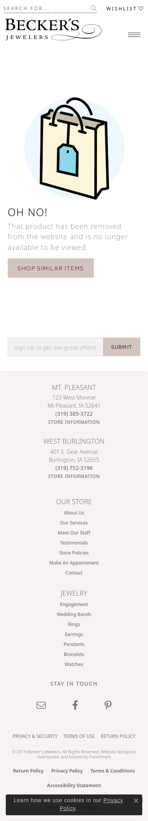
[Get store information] (74, 422)
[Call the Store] (74, 413)
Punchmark (100, 756)
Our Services (74, 523)
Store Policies (73, 553)
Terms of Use (79, 736)
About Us (74, 513)
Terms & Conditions (112, 771)
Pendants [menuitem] (74, 644)
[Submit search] (94, 8)
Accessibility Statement (74, 785)
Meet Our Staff (74, 533)
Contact (73, 573)
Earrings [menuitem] (74, 634)
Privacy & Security (35, 736)
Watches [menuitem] (74, 664)
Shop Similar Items (50, 268)
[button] (125, 8)
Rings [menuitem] (74, 624)
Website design (115, 751)
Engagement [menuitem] (74, 604)
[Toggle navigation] (134, 35)
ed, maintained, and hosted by (86, 754)
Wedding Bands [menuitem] (74, 614)
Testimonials (74, 543)
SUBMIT (121, 347)
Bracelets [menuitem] (74, 654)
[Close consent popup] (136, 800)
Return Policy (118, 736)
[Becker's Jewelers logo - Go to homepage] (53, 27)
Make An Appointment (74, 563)
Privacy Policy (67, 771)
